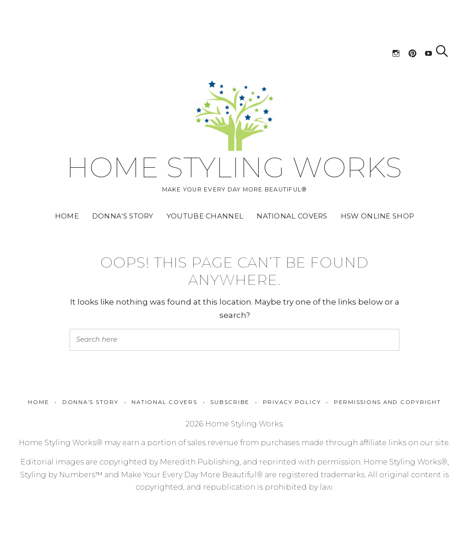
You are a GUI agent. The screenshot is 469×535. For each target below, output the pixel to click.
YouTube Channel (205, 216)
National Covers (291, 216)
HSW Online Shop (377, 216)
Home (67, 216)
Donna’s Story (122, 216)
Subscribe (230, 402)
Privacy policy (292, 402)
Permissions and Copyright (387, 402)
